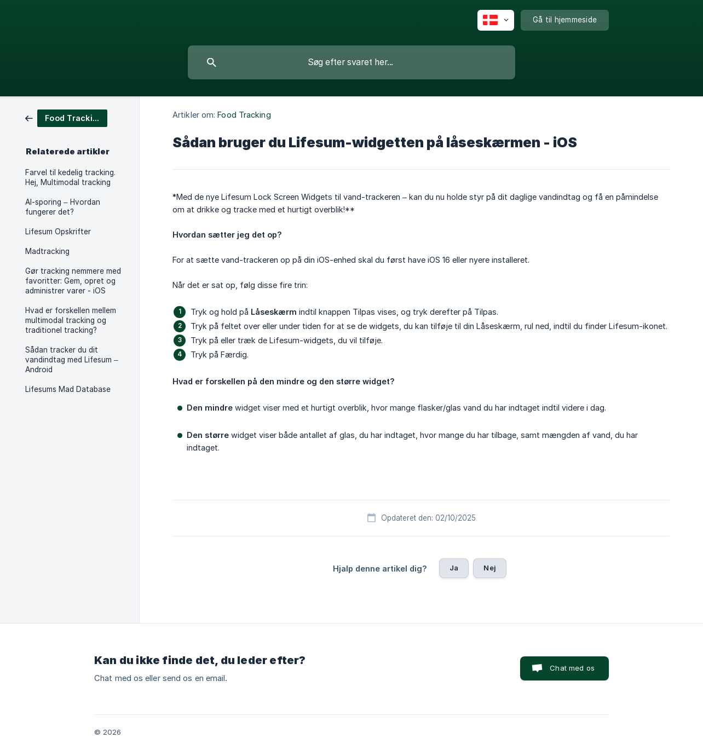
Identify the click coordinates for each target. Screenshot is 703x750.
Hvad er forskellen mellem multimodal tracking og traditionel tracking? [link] (70, 320)
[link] (66, 117)
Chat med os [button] (572, 668)
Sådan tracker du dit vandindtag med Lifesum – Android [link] (71, 359)
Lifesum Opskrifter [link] (58, 231)
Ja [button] (454, 567)
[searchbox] (351, 62)
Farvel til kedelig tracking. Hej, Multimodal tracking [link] (70, 177)
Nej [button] (489, 567)
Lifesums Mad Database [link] (68, 389)
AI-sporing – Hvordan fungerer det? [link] (62, 207)
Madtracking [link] (47, 251)
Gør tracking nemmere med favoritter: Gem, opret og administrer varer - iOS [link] (73, 281)
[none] (495, 20)
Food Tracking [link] (243, 114)
